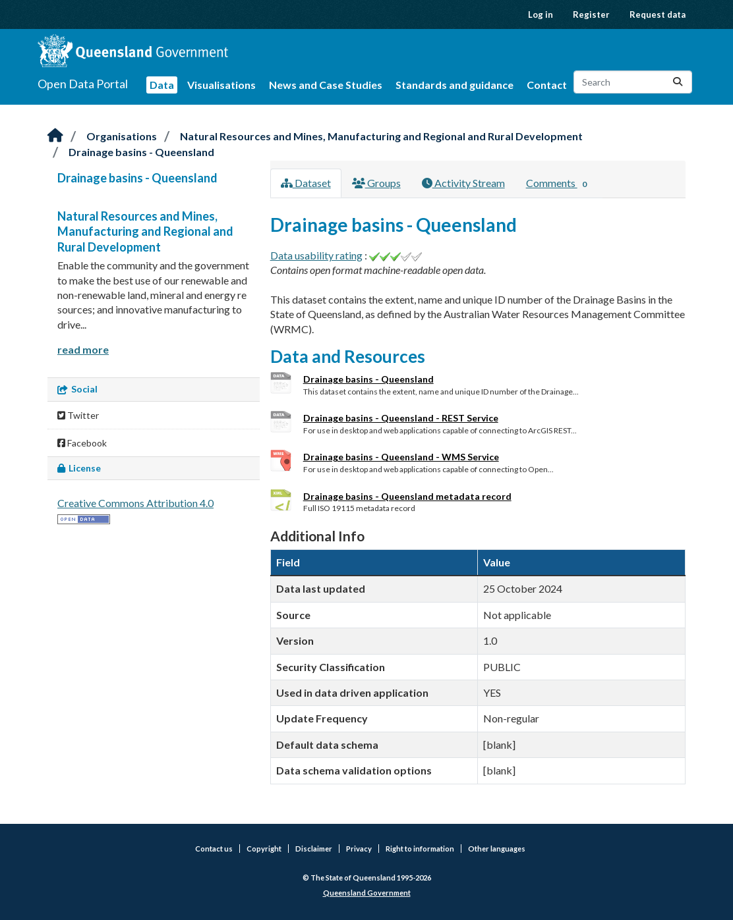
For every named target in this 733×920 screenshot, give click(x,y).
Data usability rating (316, 255)
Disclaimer (313, 848)
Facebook (82, 442)
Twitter (78, 415)
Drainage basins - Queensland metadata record (407, 496)
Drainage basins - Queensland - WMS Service (401, 456)
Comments (559, 183)
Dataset (306, 182)
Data (162, 84)
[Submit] (677, 82)
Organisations (121, 136)
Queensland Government (367, 892)
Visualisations (221, 84)
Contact (547, 84)
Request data (658, 14)
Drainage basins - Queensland (141, 152)
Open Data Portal (83, 83)
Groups (376, 182)
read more (83, 349)
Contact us (214, 848)
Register (591, 14)
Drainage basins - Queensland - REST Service (400, 417)
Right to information (420, 848)
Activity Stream (463, 182)
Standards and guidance (454, 84)
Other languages (496, 848)
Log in (540, 14)
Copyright (264, 848)
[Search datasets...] (632, 82)
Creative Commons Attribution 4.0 (135, 503)
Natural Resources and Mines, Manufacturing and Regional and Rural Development (381, 136)
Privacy (359, 848)
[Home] (55, 136)
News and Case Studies (325, 84)
